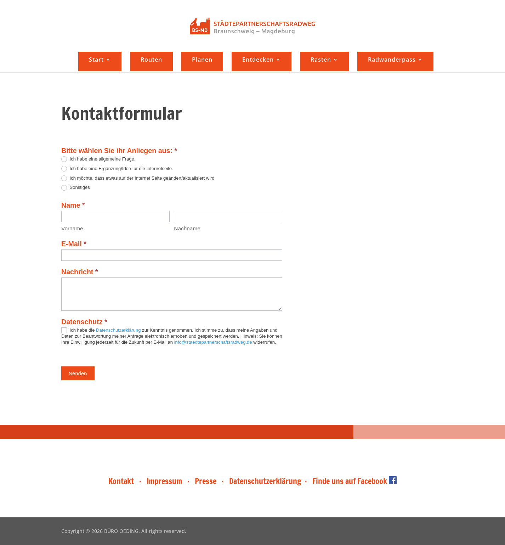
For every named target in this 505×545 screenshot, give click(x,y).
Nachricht (79, 272)
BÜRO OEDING (121, 531)
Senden (78, 373)
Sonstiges (75, 188)
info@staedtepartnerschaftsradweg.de (213, 342)
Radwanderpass (392, 60)
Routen (151, 60)
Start (96, 60)
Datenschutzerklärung (118, 330)
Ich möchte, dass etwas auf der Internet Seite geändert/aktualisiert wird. (138, 178)
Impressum (164, 481)
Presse (205, 481)
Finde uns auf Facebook (354, 481)
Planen (202, 60)
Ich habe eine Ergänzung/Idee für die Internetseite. (117, 169)
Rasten (321, 60)
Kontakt (122, 481)
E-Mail (73, 244)
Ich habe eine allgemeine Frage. (98, 159)
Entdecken (258, 60)
